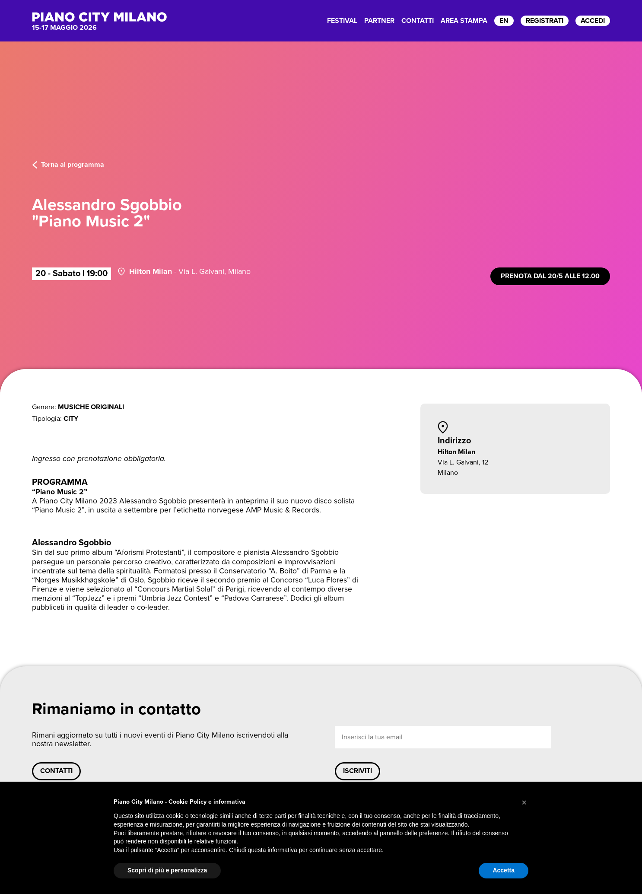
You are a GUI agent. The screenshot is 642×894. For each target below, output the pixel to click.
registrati (544, 20)
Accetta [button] (504, 870)
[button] (524, 802)
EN (504, 20)
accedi (593, 20)
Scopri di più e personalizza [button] (167, 870)
